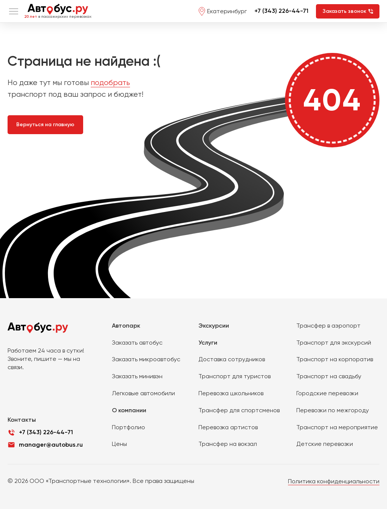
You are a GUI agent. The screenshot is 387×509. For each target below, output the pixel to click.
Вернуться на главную (45, 124)
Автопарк (126, 325)
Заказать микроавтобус (146, 359)
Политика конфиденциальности (333, 481)
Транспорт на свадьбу (328, 376)
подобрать (110, 82)
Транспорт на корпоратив (334, 359)
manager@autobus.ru (51, 444)
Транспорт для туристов (234, 376)
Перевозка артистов (228, 427)
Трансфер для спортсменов (239, 410)
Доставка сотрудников (231, 359)
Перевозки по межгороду (332, 410)
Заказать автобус (137, 342)
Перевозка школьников (230, 393)
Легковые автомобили (143, 393)
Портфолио (128, 427)
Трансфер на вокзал (227, 443)
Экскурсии (213, 325)
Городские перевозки (327, 393)
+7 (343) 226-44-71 (281, 10)
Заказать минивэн (137, 376)
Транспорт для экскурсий (333, 342)
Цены (119, 443)
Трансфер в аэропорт (328, 325)
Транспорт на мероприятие (337, 427)
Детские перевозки (324, 443)
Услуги (207, 342)
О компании (129, 410)
